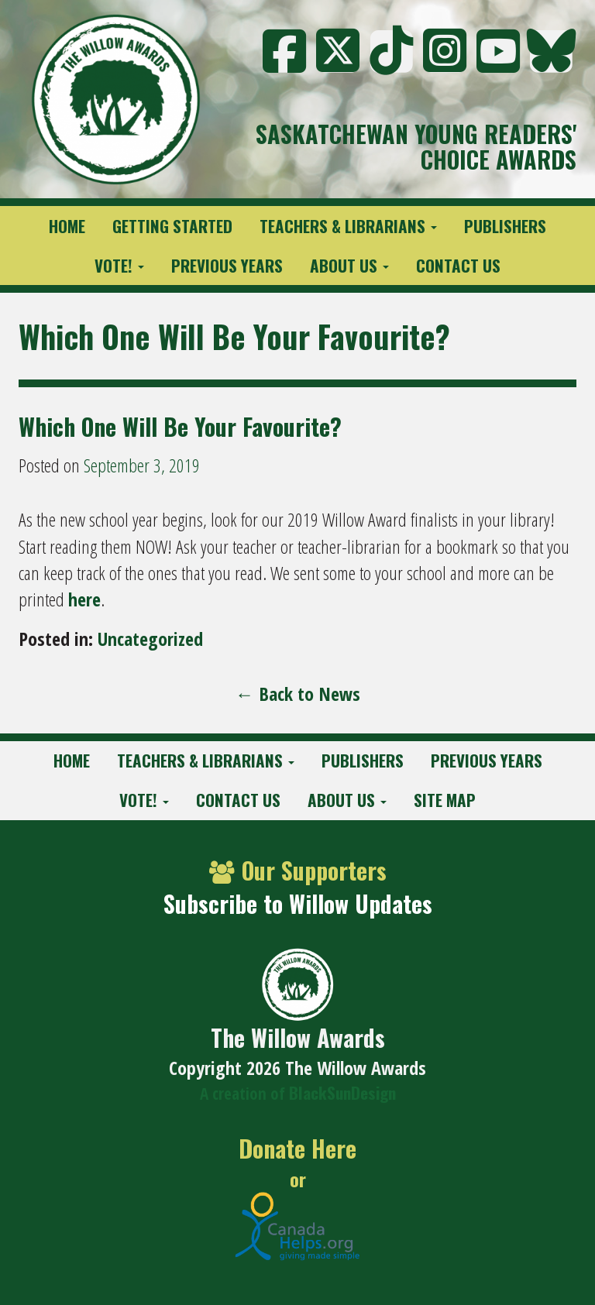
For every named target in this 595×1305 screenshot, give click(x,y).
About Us (349, 265)
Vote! (119, 265)
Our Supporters (298, 870)
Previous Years (227, 265)
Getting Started (172, 226)
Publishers (505, 226)
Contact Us (458, 265)
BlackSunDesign (342, 1092)
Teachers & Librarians (348, 226)
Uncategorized (150, 638)
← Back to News (298, 693)
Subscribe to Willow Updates (297, 903)
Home (67, 226)
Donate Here (297, 1149)
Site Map (445, 800)
